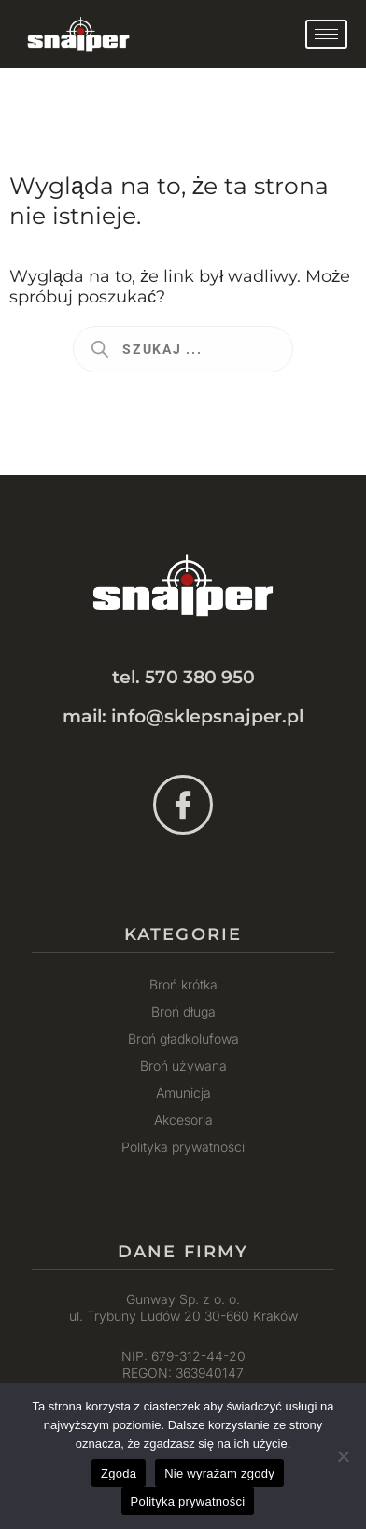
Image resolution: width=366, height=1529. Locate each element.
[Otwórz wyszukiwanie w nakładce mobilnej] (183, 349)
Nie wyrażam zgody (219, 1473)
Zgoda (118, 1473)
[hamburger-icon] (326, 34)
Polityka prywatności (188, 1501)
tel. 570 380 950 (183, 677)
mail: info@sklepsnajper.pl (183, 716)
